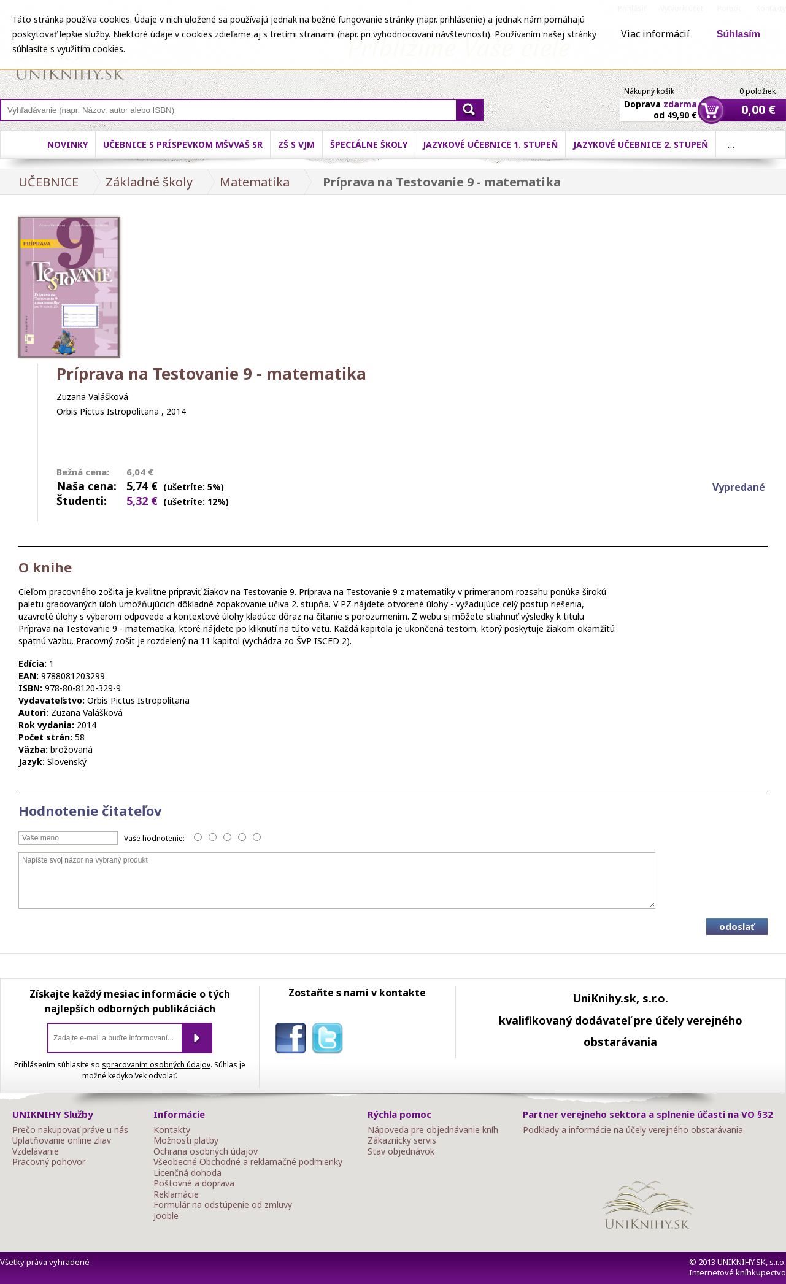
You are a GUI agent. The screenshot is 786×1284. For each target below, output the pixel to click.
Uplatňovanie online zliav (61, 1140)
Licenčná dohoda (187, 1172)
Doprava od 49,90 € (660, 102)
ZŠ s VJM (296, 144)
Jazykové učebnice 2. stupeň (640, 144)
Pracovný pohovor (48, 1161)
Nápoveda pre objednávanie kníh (433, 1130)
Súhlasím (738, 34)
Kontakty (171, 1130)
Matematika (255, 182)
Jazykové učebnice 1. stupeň (490, 144)
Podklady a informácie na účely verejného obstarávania (633, 1130)
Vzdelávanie (35, 1151)
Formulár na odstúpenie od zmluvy (222, 1204)
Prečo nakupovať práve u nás (70, 1130)
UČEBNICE (48, 182)
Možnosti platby (185, 1140)
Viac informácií (655, 33)
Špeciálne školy (368, 144)
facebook (293, 1040)
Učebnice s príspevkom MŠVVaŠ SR (183, 144)
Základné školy (149, 182)
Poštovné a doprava (193, 1183)
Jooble (166, 1215)
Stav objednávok (401, 1151)
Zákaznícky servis (402, 1140)
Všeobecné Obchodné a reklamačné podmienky (247, 1161)
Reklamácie (176, 1194)
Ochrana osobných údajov (205, 1151)
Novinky (67, 144)
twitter (330, 1040)
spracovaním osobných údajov (156, 1064)
